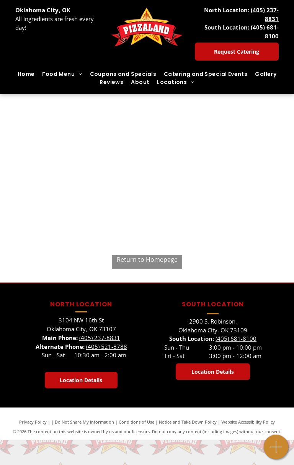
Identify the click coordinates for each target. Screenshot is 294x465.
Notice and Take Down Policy (188, 422)
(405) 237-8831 (99, 338)
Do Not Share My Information (84, 422)
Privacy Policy (33, 422)
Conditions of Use (136, 422)
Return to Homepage (147, 259)
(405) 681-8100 (236, 338)
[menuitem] (26, 74)
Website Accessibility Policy (248, 422)
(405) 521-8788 (106, 346)
